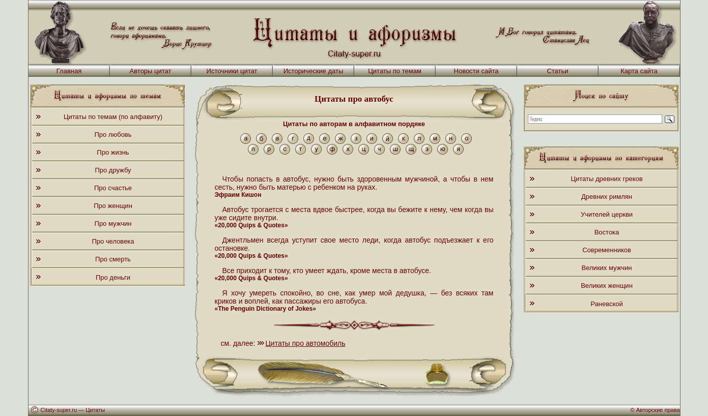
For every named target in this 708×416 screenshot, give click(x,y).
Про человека (113, 241)
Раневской (606, 304)
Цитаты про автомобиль (306, 343)
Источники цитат (232, 71)
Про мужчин (113, 223)
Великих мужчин (607, 268)
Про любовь (112, 134)
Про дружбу (113, 170)
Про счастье (113, 188)
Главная (68, 71)
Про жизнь (113, 152)
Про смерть (113, 259)
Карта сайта (638, 71)
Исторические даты (314, 71)
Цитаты (95, 410)
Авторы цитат (151, 71)
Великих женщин (607, 285)
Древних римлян (606, 196)
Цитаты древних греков (606, 179)
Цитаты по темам (394, 71)
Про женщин (113, 206)
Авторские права (658, 410)
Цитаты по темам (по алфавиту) (113, 117)
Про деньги (113, 277)
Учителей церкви (607, 214)
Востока (606, 232)
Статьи (557, 71)
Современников (606, 250)
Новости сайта (476, 71)
